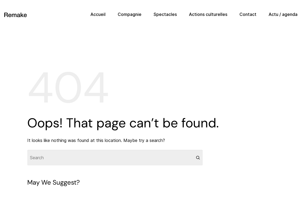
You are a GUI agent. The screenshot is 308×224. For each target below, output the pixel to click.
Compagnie (129, 14)
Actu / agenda (283, 14)
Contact (247, 14)
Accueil (98, 14)
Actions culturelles (208, 14)
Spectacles (165, 14)
